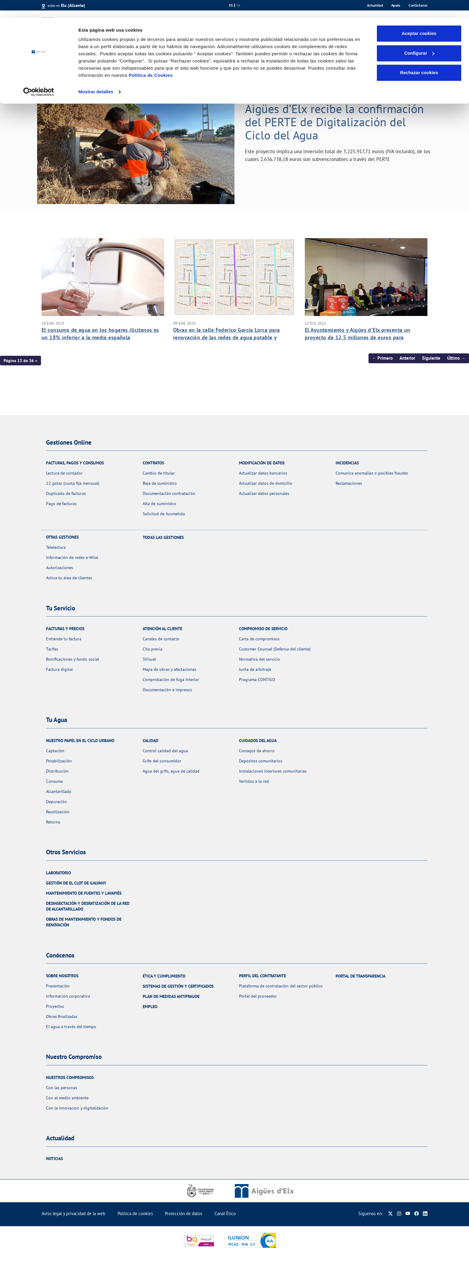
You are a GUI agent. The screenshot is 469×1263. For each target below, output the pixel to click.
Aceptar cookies (419, 15)
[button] (20, 360)
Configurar (419, 35)
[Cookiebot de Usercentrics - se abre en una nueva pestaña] (39, 74)
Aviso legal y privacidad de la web (73, 1213)
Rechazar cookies (419, 54)
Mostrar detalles (95, 74)
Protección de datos (183, 1213)
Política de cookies (135, 1213)
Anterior (407, 358)
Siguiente (431, 358)
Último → (456, 358)
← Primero (382, 358)
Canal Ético (225, 1213)
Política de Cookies (151, 57)
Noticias (54, 1158)
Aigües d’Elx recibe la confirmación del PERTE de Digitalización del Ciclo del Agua (334, 122)
